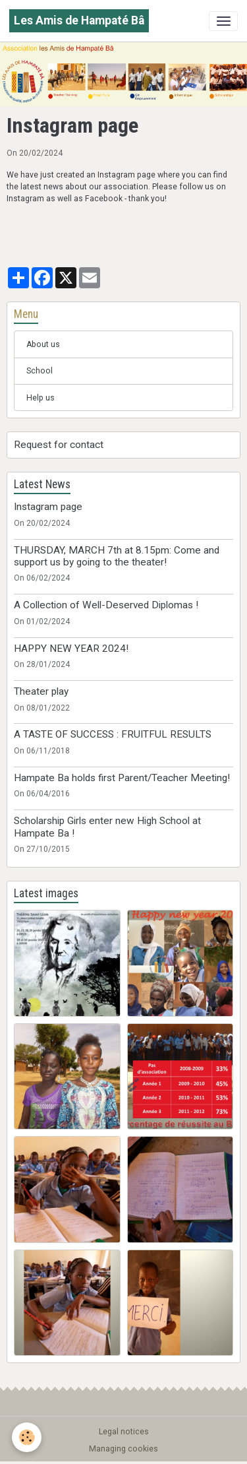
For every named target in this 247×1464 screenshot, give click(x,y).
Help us (40, 397)
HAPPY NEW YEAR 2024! (71, 648)
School (39, 370)
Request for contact (58, 445)
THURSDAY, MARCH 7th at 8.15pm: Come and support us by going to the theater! (116, 556)
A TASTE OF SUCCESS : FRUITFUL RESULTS (112, 734)
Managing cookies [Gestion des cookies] (123, 1448)
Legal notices (124, 1431)
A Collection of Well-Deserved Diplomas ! (106, 605)
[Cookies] (26, 1437)
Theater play (41, 691)
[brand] (79, 20)
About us (43, 344)
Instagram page (48, 507)
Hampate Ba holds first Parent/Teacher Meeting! (122, 778)
